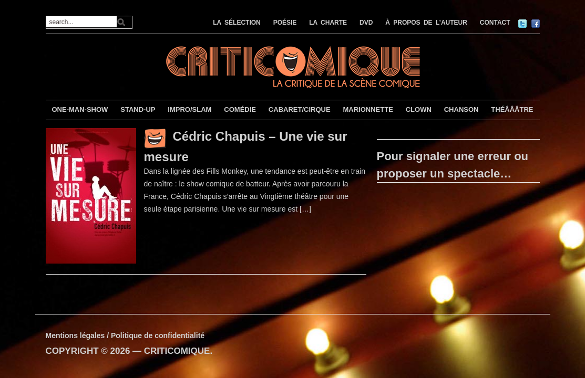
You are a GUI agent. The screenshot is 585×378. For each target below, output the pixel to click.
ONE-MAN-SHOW (80, 109)
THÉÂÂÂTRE (512, 109)
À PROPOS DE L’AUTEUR (426, 22)
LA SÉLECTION (237, 22)
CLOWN (419, 109)
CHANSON (461, 109)
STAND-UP (137, 109)
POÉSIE (285, 22)
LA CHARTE (328, 22)
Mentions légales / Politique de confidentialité (125, 335)
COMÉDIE (240, 109)
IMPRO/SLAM (189, 109)
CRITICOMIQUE (177, 351)
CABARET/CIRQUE (300, 109)
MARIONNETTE (368, 109)
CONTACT (495, 22)
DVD (366, 22)
